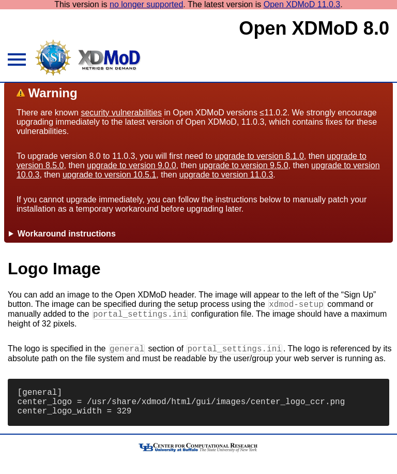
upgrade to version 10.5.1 (109, 174)
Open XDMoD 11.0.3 (302, 4)
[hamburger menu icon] (15, 61)
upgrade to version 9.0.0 (131, 165)
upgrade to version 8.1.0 (259, 156)
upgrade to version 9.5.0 (243, 165)
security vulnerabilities (121, 112)
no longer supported (146, 4)
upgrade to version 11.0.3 (226, 174)
